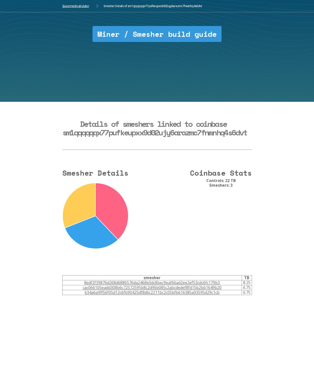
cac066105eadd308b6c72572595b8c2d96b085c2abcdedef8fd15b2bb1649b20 (152, 287)
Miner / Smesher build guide (157, 33)
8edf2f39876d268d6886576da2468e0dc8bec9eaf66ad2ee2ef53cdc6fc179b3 (152, 282)
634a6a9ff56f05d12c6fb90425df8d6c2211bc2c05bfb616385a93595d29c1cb (152, 292)
